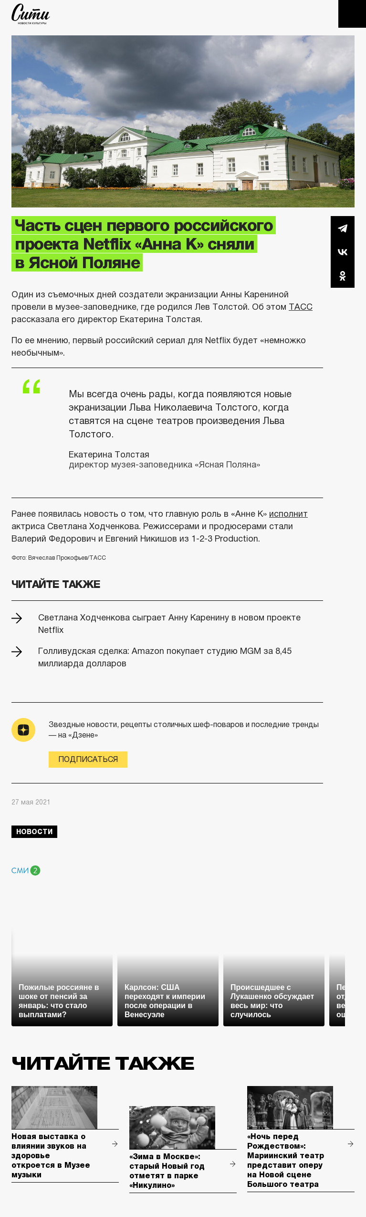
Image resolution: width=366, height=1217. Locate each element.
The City (30, 13)
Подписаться (88, 759)
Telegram (343, 228)
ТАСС (301, 307)
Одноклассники (343, 276)
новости (34, 832)
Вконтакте (343, 252)
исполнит (288, 514)
